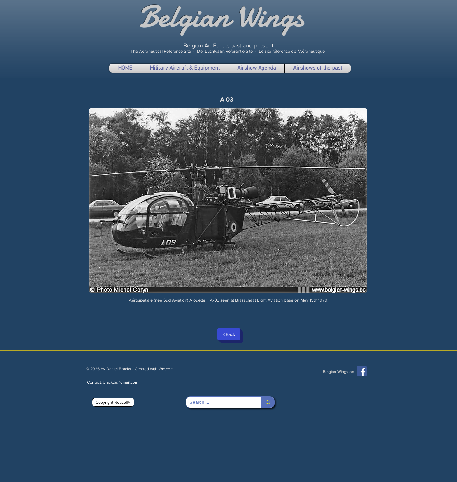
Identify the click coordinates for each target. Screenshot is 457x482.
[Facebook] (362, 371)
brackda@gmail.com (120, 382)
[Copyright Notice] (113, 402)
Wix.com (166, 368)
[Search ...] (219, 402)
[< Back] (228, 334)
